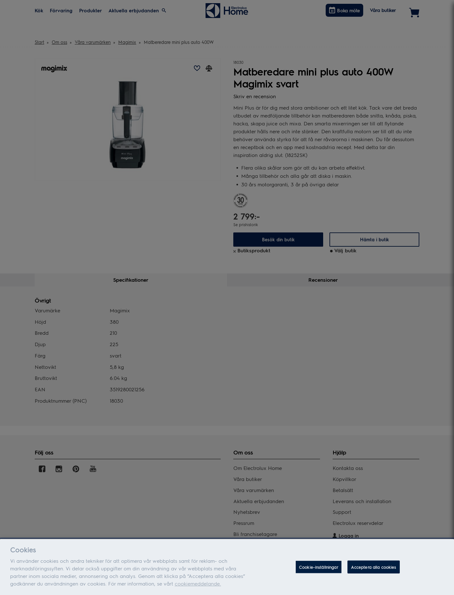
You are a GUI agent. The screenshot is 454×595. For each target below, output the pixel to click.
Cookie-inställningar (318, 569)
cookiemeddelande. (198, 586)
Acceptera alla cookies (373, 569)
